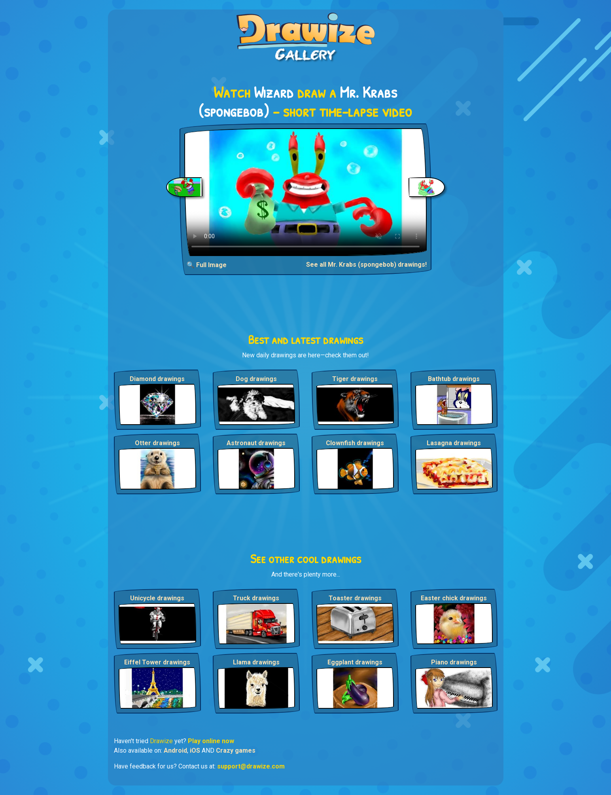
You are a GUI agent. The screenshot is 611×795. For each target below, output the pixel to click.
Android (175, 750)
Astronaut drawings (256, 443)
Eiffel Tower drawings (157, 662)
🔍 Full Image (207, 265)
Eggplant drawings (354, 662)
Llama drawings (256, 662)
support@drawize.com (251, 766)
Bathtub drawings (454, 379)
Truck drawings (256, 598)
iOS (195, 750)
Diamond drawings (157, 379)
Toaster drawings (355, 598)
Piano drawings (454, 662)
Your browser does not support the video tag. (305, 192)
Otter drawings (157, 443)
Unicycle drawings (157, 598)
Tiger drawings (355, 379)
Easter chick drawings (454, 598)
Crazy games (235, 750)
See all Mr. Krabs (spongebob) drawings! (366, 264)
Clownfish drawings (355, 443)
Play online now (211, 741)
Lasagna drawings (454, 443)
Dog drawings (256, 379)
